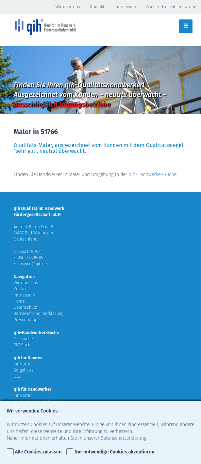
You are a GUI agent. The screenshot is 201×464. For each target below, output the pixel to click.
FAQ (17, 376)
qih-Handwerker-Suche (153, 174)
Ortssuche (23, 338)
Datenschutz (25, 307)
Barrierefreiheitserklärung (171, 6)
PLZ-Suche (23, 344)
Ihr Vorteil (23, 363)
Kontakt (97, 6)
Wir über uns (67, 6)
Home (19, 301)
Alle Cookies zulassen (38, 452)
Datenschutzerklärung (123, 438)
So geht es (24, 370)
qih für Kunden (28, 357)
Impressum (125, 6)
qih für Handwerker (32, 389)
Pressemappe (27, 319)
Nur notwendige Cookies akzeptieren (114, 452)
